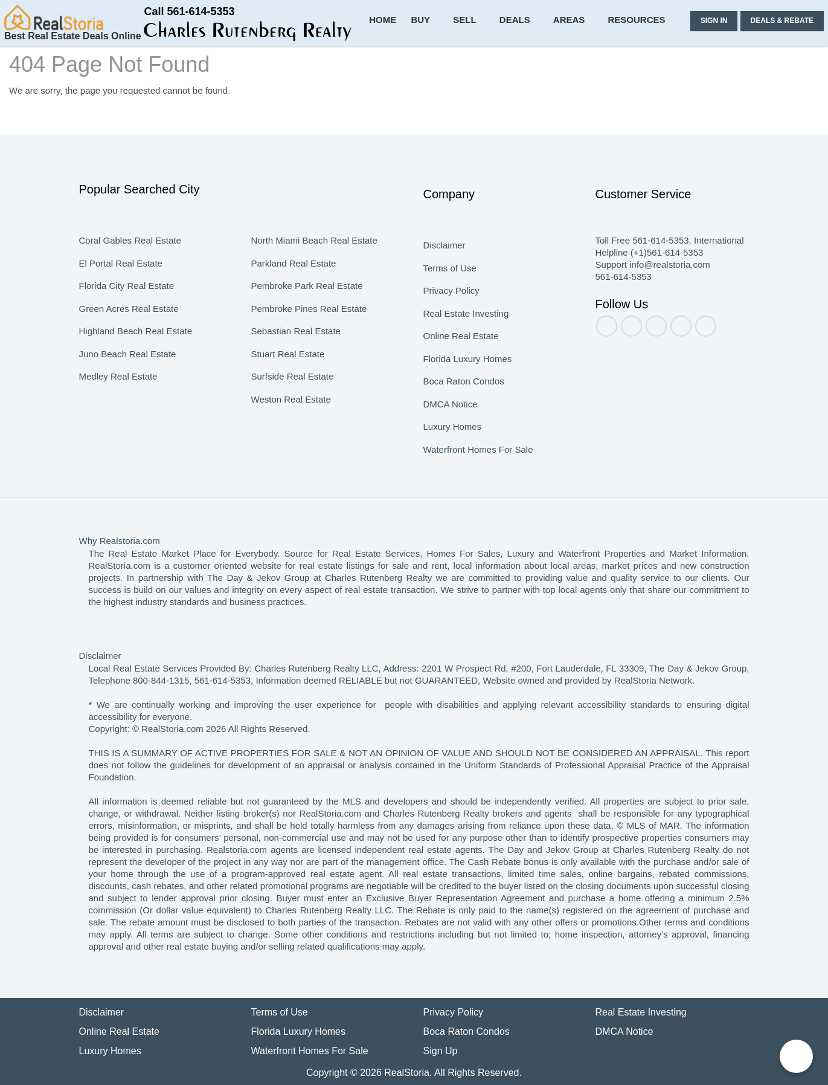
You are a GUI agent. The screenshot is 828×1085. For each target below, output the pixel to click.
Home (402, 66)
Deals (527, 66)
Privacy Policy (450, 302)
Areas (578, 66)
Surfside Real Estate (292, 388)
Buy (439, 66)
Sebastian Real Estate (295, 343)
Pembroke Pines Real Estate (307, 321)
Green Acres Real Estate (129, 321)
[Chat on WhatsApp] (796, 1056)
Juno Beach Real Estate (126, 366)
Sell (481, 66)
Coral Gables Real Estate (129, 252)
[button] (149, 35)
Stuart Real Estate (288, 366)
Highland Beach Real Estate (133, 343)
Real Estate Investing (465, 325)
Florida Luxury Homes (466, 371)
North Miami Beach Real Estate (312, 252)
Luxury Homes (451, 438)
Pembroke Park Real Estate (306, 298)
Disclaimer (443, 257)
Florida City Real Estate (126, 298)
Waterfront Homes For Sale (478, 461)
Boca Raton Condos (463, 393)
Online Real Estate (460, 348)
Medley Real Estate (118, 388)
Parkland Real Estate (293, 275)
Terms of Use (449, 280)
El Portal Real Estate (120, 275)
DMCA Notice (451, 416)
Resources (641, 66)
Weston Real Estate (291, 411)
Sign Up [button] (440, 1051)
